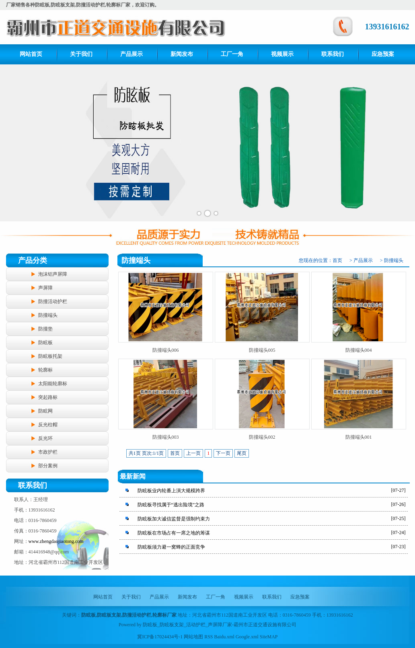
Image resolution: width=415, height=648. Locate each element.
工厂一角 (232, 54)
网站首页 (31, 54)
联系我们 (332, 54)
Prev (10, 142)
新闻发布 (182, 54)
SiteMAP (269, 637)
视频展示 (282, 54)
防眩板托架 (50, 356)
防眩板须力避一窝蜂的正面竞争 (171, 547)
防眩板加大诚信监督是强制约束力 (174, 519)
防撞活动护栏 (52, 301)
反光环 (45, 438)
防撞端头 (48, 315)
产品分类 (32, 260)
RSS (208, 637)
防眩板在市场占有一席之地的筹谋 (174, 533)
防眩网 (45, 411)
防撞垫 (45, 329)
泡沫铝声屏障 (52, 274)
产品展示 (131, 54)
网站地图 (193, 637)
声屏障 (45, 288)
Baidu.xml (224, 637)
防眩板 (45, 342)
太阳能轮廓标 (52, 383)
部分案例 (48, 465)
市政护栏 (48, 452)
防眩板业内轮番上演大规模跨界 (171, 490)
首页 (337, 260)
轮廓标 (45, 370)
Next (404, 142)
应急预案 (383, 54)
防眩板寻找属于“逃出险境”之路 (171, 505)
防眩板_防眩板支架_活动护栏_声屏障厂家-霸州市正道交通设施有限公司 (219, 624)
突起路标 (48, 397)
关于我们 (81, 54)
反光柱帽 (48, 424)
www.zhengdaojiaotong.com (56, 541)
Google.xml (247, 637)
